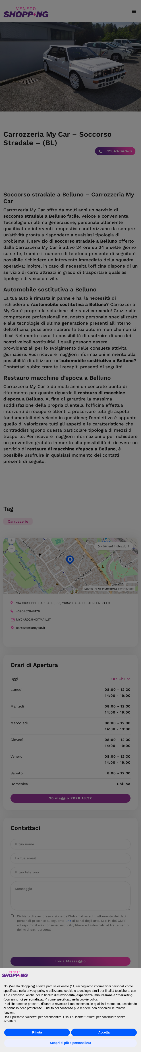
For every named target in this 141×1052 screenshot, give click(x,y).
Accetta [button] (104, 1032)
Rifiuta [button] (37, 1032)
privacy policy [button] (36, 990)
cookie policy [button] (88, 999)
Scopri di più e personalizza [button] (70, 1043)
